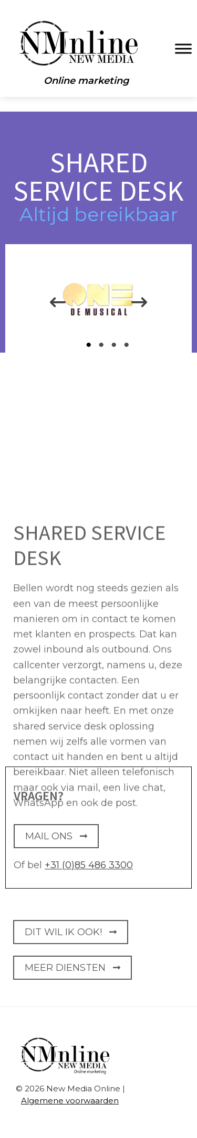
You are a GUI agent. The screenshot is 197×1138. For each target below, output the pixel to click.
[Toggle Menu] (183, 48)
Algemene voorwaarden (70, 1101)
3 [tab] (115, 345)
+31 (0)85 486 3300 (89, 868)
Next (139, 305)
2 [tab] (103, 345)
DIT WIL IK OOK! (71, 938)
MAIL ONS (56, 842)
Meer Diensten (72, 973)
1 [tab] (90, 345)
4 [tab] (128, 345)
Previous (50, 305)
